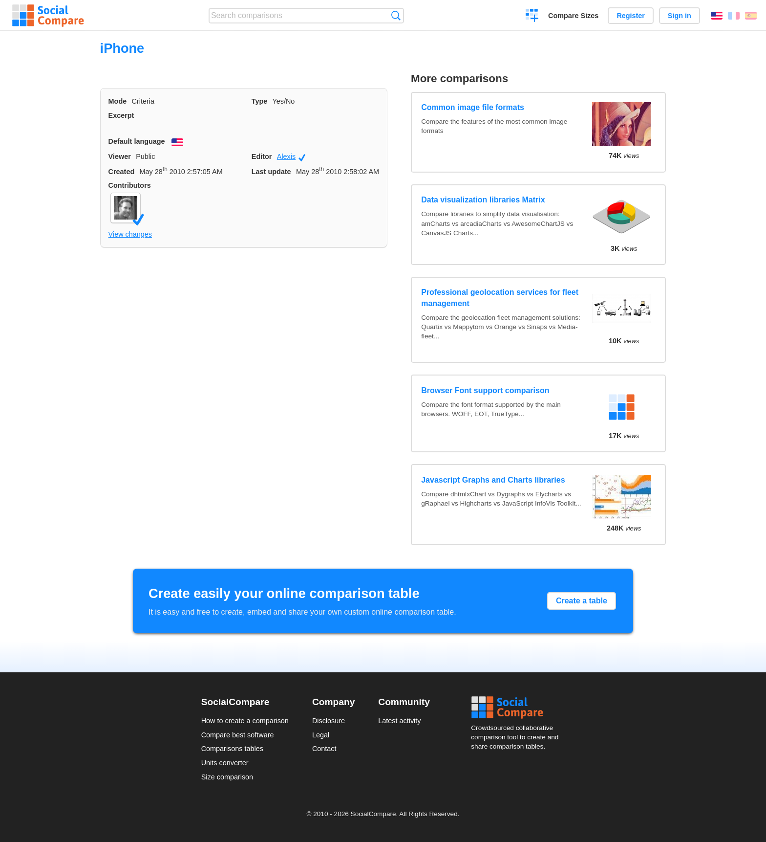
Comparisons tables (232, 749)
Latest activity (399, 721)
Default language (136, 141)
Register (631, 16)
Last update (271, 172)
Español (751, 16)
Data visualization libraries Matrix (483, 200)
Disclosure (328, 721)
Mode (117, 101)
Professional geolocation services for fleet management (499, 297)
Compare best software (237, 735)
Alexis (291, 157)
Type (260, 101)
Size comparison (227, 777)
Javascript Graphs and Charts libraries (493, 480)
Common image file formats (472, 107)
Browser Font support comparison (485, 390)
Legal (320, 735)
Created (121, 172)
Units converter (225, 763)
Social (518, 707)
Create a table (581, 601)
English (717, 16)
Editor (262, 156)
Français (734, 16)
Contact (324, 749)
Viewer (119, 156)
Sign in (679, 16)
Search (396, 15)
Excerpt (121, 115)
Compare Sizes (573, 16)
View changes (130, 234)
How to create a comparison (245, 721)
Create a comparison (532, 16)
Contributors (129, 185)
